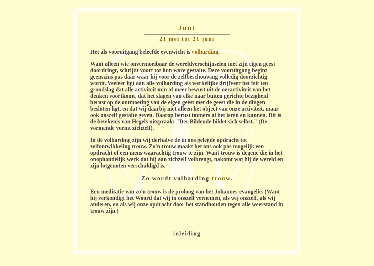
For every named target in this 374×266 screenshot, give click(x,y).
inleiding (187, 233)
